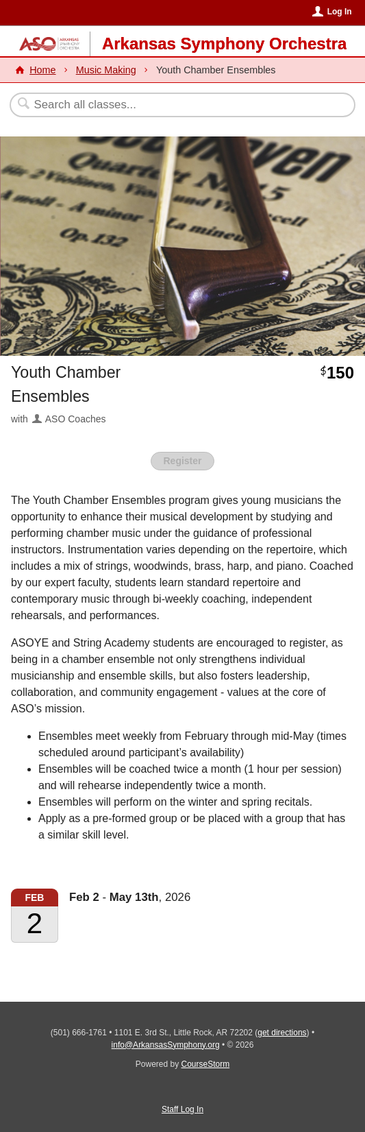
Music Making (106, 69)
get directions (281, 1032)
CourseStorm (205, 1064)
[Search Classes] (175, 105)
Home (42, 69)
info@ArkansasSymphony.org (166, 1045)
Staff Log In (182, 1109)
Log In (339, 11)
